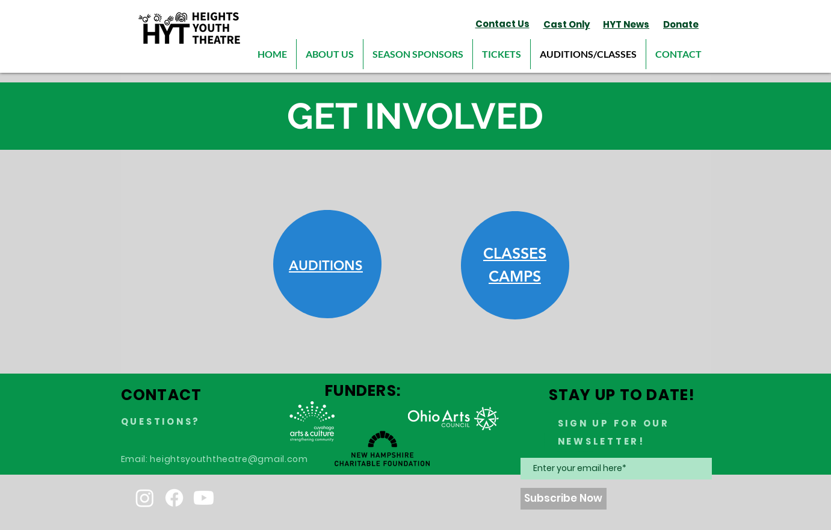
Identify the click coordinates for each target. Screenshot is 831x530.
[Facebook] (174, 498)
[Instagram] (144, 498)
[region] (327, 264)
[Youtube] (203, 498)
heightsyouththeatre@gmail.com (228, 459)
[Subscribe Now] (564, 499)
